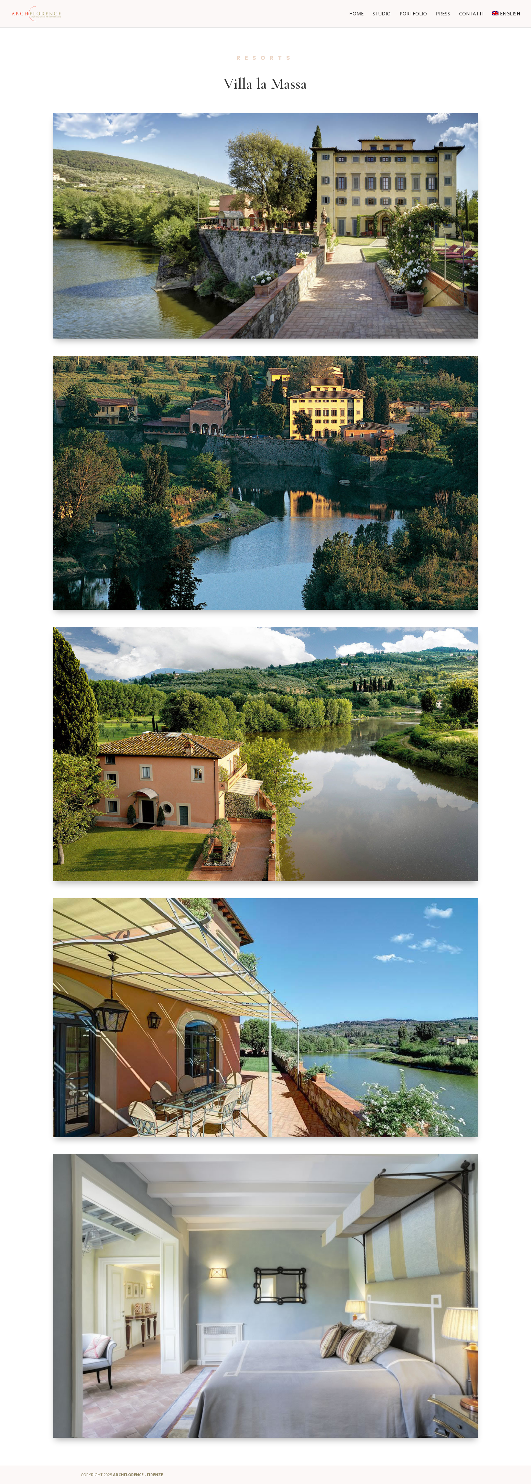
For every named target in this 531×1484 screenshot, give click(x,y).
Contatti (471, 14)
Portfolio (413, 14)
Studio (381, 14)
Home (356, 14)
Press (443, 14)
